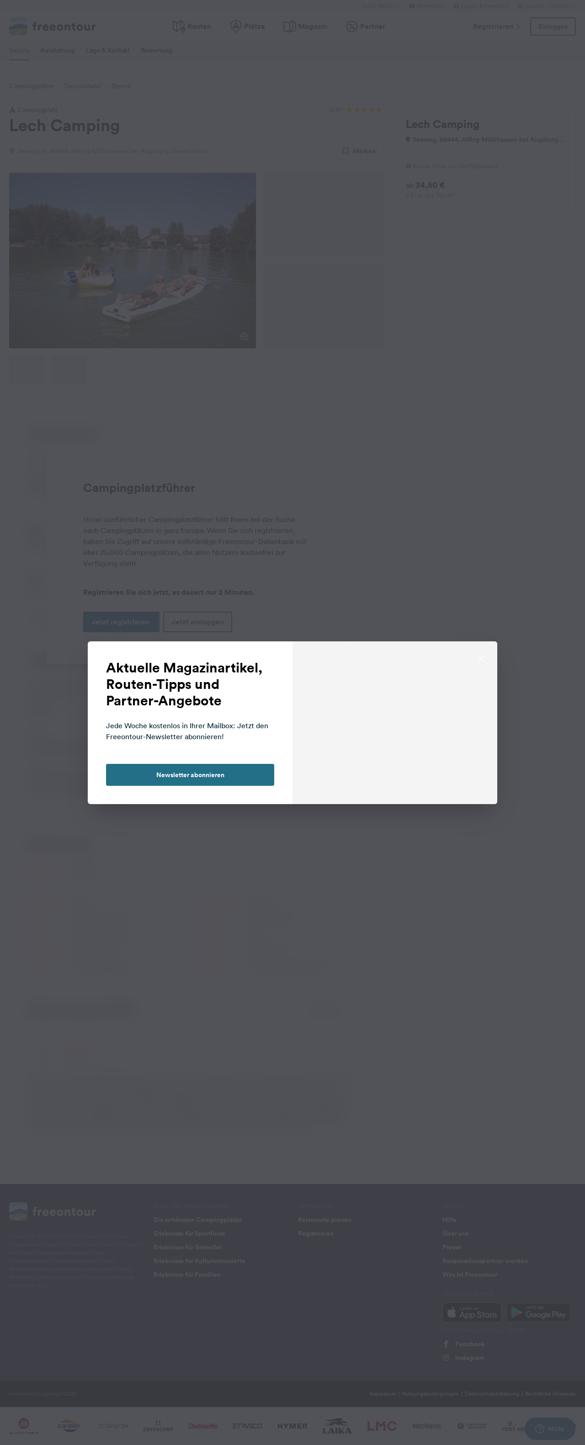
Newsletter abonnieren (190, 774)
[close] (480, 657)
